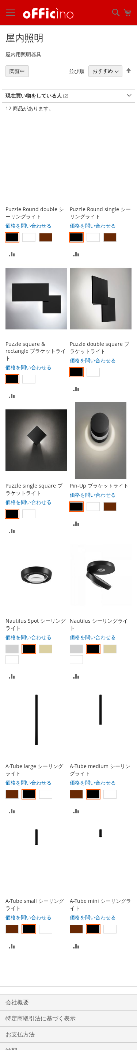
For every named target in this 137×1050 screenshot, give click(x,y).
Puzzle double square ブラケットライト (99, 347)
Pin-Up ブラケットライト (99, 485)
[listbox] (36, 238)
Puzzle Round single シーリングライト (100, 213)
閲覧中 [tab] (17, 71)
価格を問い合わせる (28, 225)
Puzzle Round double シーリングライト (34, 213)
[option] (12, 237)
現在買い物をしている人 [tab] (33, 95)
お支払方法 (20, 1034)
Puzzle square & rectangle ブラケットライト (35, 351)
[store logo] (48, 12)
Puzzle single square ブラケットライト (33, 489)
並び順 (76, 70)
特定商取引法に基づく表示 (40, 1018)
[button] (11, 253)
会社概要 (17, 1002)
